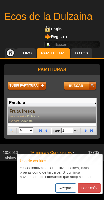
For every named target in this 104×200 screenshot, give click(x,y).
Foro (26, 53)
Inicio (10, 53)
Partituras (53, 53)
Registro (59, 36)
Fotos (81, 53)
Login (56, 29)
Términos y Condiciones (51, 152)
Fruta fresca (22, 111)
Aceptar (65, 188)
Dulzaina (33, 116)
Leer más (89, 188)
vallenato (27, 120)
